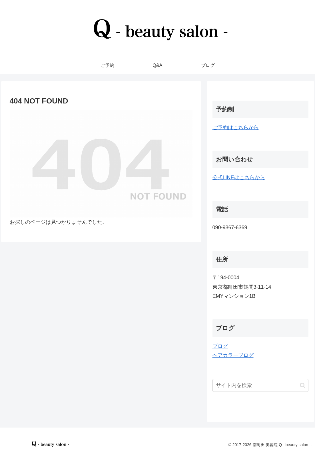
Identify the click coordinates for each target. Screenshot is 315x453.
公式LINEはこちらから (238, 177)
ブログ (220, 346)
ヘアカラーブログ (233, 355)
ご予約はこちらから (235, 127)
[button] (303, 385)
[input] (260, 385)
